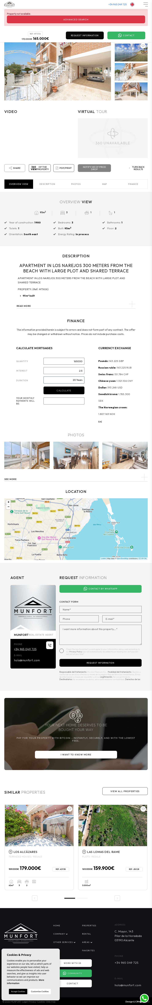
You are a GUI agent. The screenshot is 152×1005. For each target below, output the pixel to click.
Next (106, 71)
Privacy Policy (76, 651)
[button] (76, 477)
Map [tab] (104, 184)
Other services (63, 942)
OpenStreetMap (122, 558)
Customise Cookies (40, 991)
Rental (86, 934)
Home (56, 925)
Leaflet (103, 558)
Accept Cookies (18, 991)
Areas (86, 942)
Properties (89, 925)
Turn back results (136, 168)
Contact (126, 35)
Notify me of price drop (94, 168)
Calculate (64, 390)
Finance (133, 184)
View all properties (125, 791)
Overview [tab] (18, 184)
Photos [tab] (76, 184)
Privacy (32, 1001)
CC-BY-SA (142, 558)
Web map (51, 1001)
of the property (40, 168)
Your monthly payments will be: (25, 401)
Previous (7, 71)
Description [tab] (47, 184)
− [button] (9, 507)
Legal (25, 1001)
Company (59, 934)
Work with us (72, 963)
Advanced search (76, 19)
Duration (22, 380)
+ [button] (9, 502)
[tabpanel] (39, 847)
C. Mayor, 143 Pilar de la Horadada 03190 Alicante (128, 936)
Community (72, 973)
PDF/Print (64, 168)
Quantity (22, 361)
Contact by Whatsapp (100, 589)
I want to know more (76, 754)
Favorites (88, 950)
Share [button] (14, 168)
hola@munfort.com (27, 660)
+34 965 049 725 (117, 4)
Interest (21, 370)
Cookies (41, 1001)
